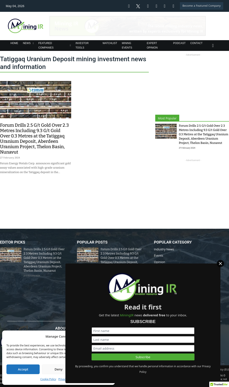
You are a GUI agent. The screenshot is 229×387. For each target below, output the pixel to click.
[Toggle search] (213, 45)
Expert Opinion (152, 45)
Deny (59, 369)
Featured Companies (46, 45)
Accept (23, 369)
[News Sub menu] (33, 43)
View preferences (94, 369)
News (27, 43)
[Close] (224, 266)
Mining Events (127, 45)
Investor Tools (82, 45)
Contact (196, 43)
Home (14, 43)
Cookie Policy (48, 379)
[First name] (181, 325)
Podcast (179, 43)
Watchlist (109, 43)
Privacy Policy (66, 379)
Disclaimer (119, 369)
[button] (108, 336)
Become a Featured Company (201, 6)
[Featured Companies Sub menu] (70, 45)
